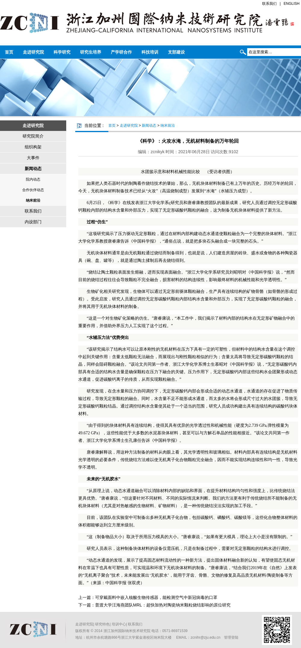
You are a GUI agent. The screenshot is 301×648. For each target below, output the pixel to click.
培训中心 (119, 624)
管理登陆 (231, 637)
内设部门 (33, 221)
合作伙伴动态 (33, 190)
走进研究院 (33, 52)
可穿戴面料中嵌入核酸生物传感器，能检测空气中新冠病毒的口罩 (156, 597)
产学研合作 (121, 52)
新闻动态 (33, 168)
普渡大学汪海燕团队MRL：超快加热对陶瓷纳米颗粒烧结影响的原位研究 (163, 605)
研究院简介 (33, 136)
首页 (9, 52)
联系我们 (269, 4)
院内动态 (33, 179)
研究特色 (102, 624)
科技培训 (149, 52)
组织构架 (33, 146)
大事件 (33, 157)
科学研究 (62, 52)
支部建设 (176, 52)
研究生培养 (90, 52)
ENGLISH (291, 4)
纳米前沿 (33, 200)
